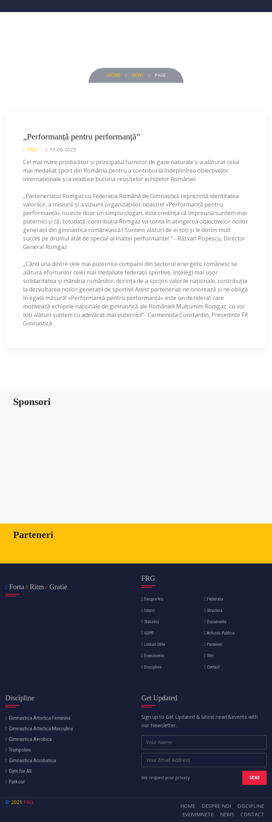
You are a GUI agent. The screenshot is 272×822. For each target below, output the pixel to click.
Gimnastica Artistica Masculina (39, 728)
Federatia (213, 599)
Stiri (209, 655)
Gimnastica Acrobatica (30, 760)
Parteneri (213, 644)
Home (113, 75)
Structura (213, 610)
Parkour (15, 781)
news (138, 75)
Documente (215, 621)
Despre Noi (152, 599)
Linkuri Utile (153, 644)
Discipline (151, 667)
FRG (28, 802)
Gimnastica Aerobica (28, 739)
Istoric (148, 610)
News (227, 814)
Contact (212, 667)
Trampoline (18, 750)
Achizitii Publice (219, 633)
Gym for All (18, 771)
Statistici (150, 621)
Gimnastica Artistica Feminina (37, 718)
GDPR (147, 633)
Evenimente (152, 655)
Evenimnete (198, 814)
